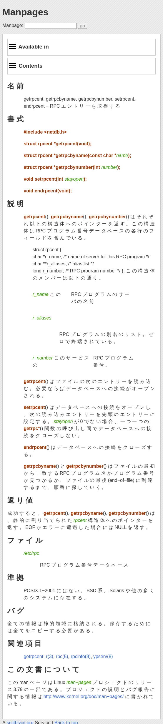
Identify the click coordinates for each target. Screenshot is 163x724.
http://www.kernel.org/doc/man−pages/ (84, 696)
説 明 (15, 204)
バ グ (15, 611)
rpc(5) (62, 656)
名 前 (15, 86)
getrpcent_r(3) (38, 656)
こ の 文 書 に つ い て (43, 669)
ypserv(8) (103, 656)
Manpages (25, 12)
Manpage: (12, 25)
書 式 (15, 119)
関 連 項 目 (24, 644)
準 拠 (15, 578)
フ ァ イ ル (25, 540)
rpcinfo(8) (81, 656)
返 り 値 (20, 500)
